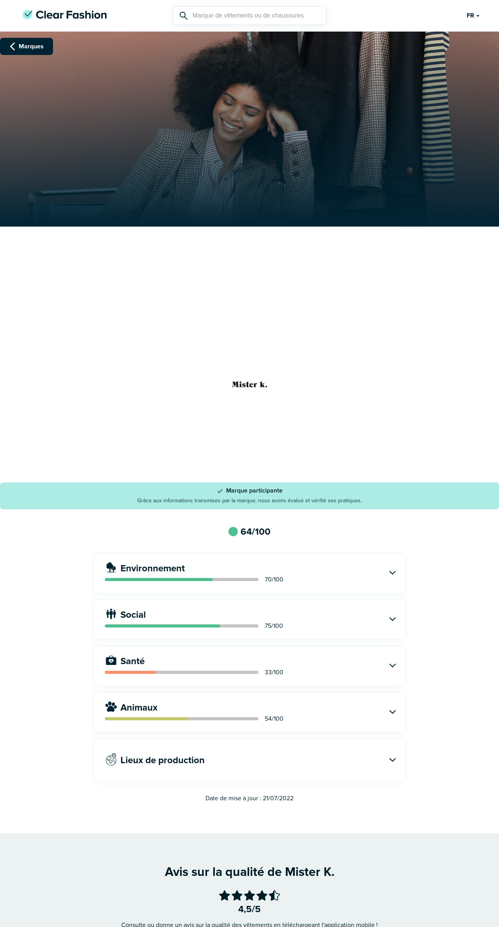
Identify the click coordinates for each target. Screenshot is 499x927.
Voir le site (249, 437)
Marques (26, 46)
